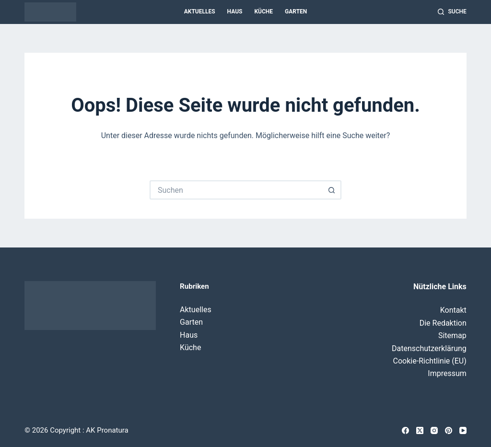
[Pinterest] (448, 430)
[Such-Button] (331, 190)
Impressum (447, 373)
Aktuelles (199, 11)
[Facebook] (405, 430)
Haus (235, 11)
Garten (296, 11)
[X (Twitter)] (419, 430)
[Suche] (452, 12)
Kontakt (453, 310)
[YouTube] (463, 430)
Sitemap (452, 335)
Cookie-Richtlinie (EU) (430, 360)
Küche (263, 11)
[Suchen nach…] (236, 190)
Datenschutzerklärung (429, 348)
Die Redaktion (443, 323)
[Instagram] (434, 430)
